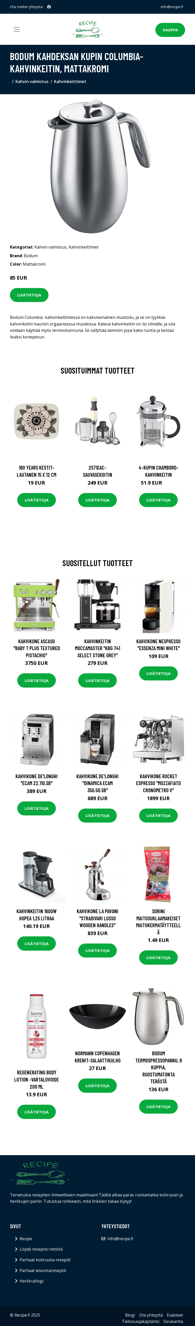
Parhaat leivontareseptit (43, 1270)
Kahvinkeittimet (70, 81)
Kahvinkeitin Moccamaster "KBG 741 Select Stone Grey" (97, 648)
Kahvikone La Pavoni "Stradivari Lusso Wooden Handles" (97, 918)
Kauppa (170, 29)
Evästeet (175, 1315)
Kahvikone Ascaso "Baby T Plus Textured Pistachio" (36, 648)
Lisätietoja (29, 294)
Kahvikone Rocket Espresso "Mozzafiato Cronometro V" (158, 783)
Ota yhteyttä (151, 1315)
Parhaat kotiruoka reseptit (45, 1260)
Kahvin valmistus (31, 81)
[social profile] (49, 7)
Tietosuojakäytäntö (140, 1321)
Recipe (26, 1238)
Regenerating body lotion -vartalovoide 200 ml (36, 1079)
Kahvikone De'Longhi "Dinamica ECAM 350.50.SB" (97, 783)
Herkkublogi (31, 1281)
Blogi (130, 1315)
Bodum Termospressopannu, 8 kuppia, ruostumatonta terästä (158, 1067)
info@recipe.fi (172, 6)
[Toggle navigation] (17, 29)
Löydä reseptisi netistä (41, 1249)
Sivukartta (173, 1321)
